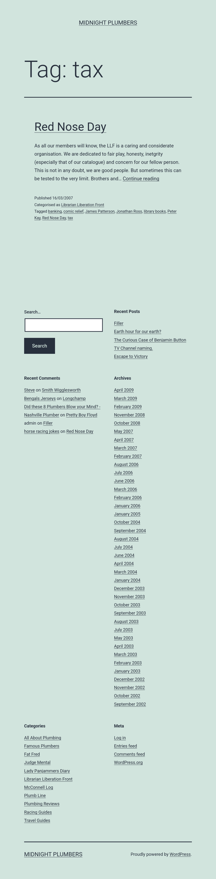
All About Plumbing (42, 737)
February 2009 (128, 406)
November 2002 (129, 687)
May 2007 (123, 431)
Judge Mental (37, 762)
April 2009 (124, 389)
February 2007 (128, 456)
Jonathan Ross (129, 211)
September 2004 (130, 530)
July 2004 (123, 547)
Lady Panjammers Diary (47, 770)
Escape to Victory (131, 356)
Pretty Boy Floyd (81, 414)
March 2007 (125, 447)
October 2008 (127, 423)
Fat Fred (32, 754)
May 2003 (123, 637)
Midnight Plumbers (108, 22)
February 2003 (128, 662)
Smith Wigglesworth (61, 389)
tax (70, 218)
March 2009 (125, 398)
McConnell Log (38, 787)
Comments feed (129, 754)
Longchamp (74, 398)
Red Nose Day (70, 127)
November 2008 (129, 414)
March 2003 (125, 654)
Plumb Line (35, 795)
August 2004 (126, 538)
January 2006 (127, 505)
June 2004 (124, 555)
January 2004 (127, 580)
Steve (29, 389)
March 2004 (125, 571)
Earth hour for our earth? (137, 331)
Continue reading (141, 179)
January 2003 (127, 671)
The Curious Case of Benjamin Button (150, 339)
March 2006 (125, 489)
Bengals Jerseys (40, 398)
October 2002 (127, 695)
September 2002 (130, 704)
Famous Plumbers (41, 745)
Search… (32, 311)
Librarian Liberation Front (82, 205)
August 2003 (126, 621)
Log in (120, 737)
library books (155, 211)
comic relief (73, 211)
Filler (119, 323)
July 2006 (123, 472)
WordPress (180, 854)
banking (55, 211)
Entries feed (125, 745)
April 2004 (124, 563)
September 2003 (130, 613)
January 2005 (127, 513)
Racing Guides (38, 812)
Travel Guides (37, 820)
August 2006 (126, 464)
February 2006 (128, 497)
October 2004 (127, 522)
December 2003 (129, 588)
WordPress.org (128, 762)
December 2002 (129, 679)
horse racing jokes (41, 431)
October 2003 (127, 604)
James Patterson (100, 211)
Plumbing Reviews (41, 803)
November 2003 (129, 596)
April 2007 (124, 439)
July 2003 (123, 629)
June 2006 (124, 480)
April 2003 (124, 646)
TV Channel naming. (133, 348)
